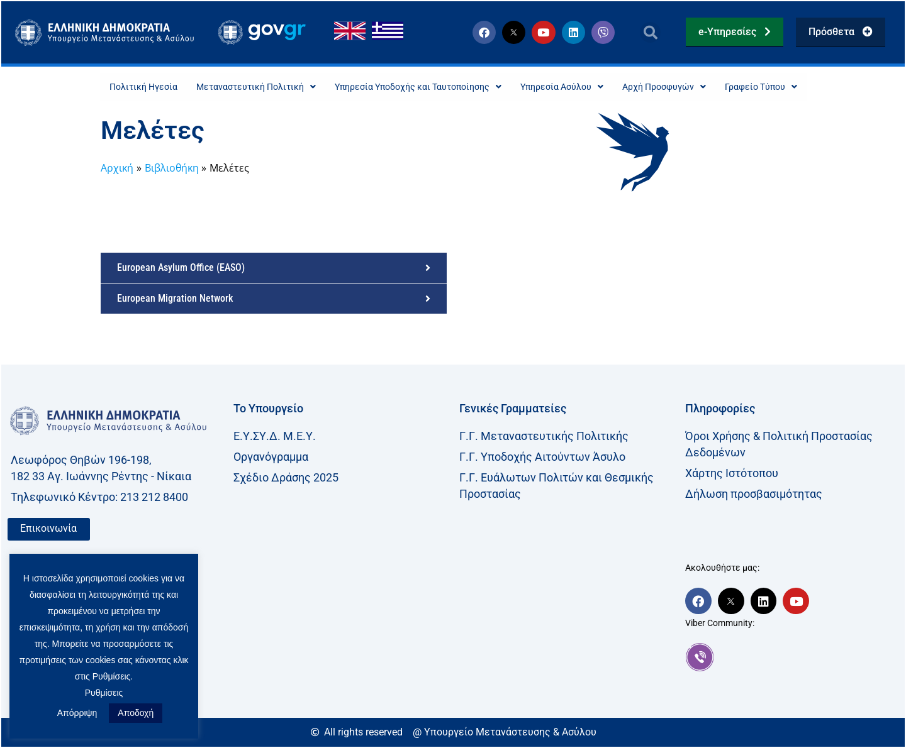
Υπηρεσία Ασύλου (573, 87)
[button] (650, 32)
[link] (791, 658)
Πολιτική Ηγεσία (110, 87)
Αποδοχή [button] (136, 713)
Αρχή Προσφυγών (686, 87)
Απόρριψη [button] (77, 713)
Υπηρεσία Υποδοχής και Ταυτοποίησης (413, 87)
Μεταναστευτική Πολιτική (233, 87)
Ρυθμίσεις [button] (104, 693)
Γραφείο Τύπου (793, 87)
